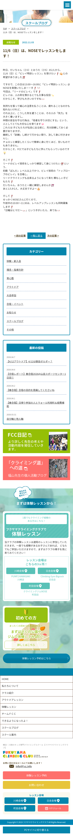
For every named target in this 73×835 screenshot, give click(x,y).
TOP (5, 28)
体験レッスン (9, 706)
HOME (5, 679)
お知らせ (11, 312)
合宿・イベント (15, 304)
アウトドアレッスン (12, 699)
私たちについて (10, 685)
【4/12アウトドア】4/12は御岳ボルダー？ (30, 361)
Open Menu (67, 4)
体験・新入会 (14, 261)
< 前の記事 (20, 235)
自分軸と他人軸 (15, 418)
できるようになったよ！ (15, 720)
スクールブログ (18, 28)
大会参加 (11, 295)
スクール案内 (9, 734)
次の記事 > (53, 235)
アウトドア (13, 286)
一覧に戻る (36, 235)
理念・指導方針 (15, 269)
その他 (10, 329)
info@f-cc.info (24, 766)
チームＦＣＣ (9, 713)
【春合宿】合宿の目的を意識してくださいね (30, 390)
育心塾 (10, 278)
